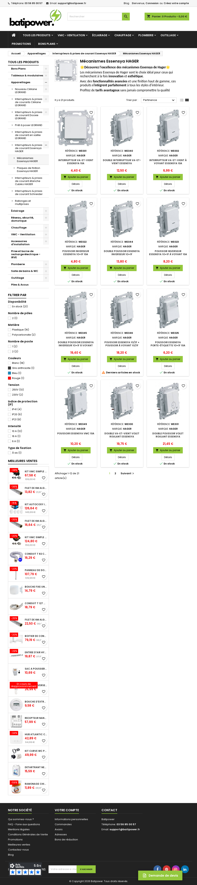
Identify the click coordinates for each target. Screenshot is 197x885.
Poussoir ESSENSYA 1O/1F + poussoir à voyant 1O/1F (121, 344)
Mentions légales (19, 829)
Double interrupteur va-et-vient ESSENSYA (122, 162)
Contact (109, 810)
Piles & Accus (19, 284)
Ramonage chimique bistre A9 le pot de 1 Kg (36, 784)
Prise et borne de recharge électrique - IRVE (25, 254)
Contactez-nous (18, 850)
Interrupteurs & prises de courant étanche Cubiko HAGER (28, 181)
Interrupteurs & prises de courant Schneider (29, 192)
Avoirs (59, 829)
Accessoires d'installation (20, 242)
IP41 (16, 409)
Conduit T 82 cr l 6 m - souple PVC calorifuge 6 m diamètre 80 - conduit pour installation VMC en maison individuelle (36, 554)
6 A (16, 441)
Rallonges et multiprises (23, 202)
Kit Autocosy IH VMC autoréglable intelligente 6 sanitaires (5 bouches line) (36, 504)
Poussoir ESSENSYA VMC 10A (75, 433)
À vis (16, 453)
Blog (126, 3)
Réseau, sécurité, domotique (22, 219)
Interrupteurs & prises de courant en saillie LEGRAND (28, 135)
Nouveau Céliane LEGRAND (26, 90)
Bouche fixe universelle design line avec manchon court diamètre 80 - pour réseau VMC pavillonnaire (36, 587)
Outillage (168, 35)
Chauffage (122, 35)
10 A (17, 431)
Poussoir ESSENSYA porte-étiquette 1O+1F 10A (168, 344)
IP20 (17, 414)
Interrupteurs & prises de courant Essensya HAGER (28, 148)
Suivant (128, 473)
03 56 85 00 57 (33, 3)
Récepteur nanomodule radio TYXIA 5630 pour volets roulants (36, 718)
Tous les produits (36, 35)
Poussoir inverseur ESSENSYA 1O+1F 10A (75, 252)
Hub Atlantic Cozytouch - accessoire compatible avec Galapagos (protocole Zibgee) (36, 734)
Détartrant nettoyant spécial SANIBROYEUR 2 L (36, 767)
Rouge (18, 378)
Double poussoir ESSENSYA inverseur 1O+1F (122, 252)
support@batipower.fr (72, 3)
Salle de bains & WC (24, 271)
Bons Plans (46, 44)
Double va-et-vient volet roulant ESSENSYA (121, 435)
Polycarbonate (23, 335)
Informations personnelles (71, 819)
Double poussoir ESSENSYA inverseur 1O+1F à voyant (76, 344)
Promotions (21, 44)
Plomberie (145, 35)
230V (17, 395)
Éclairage (99, 35)
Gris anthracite (23, 368)
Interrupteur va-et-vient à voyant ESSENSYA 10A (168, 162)
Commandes (63, 824)
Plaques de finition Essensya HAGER (28, 169)
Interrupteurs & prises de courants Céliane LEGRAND (28, 102)
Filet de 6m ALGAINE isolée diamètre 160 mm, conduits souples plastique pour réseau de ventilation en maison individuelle (36, 620)
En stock (20, 306)
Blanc (18, 363)
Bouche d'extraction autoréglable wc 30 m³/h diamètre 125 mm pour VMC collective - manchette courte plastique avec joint (36, 702)
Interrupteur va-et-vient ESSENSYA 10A (75, 162)
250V (18, 389)
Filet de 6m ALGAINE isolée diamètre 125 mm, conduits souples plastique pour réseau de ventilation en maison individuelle (36, 521)
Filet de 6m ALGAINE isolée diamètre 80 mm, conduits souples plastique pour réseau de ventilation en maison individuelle (36, 488)
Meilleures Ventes (22, 461)
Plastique (20, 329)
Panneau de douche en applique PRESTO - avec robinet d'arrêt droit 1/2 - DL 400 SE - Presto (36, 570)
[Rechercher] (98, 16)
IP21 (16, 419)
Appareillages (20, 82)
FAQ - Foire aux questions (24, 824)
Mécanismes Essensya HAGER (27, 159)
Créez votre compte (176, 3)
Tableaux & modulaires (27, 75)
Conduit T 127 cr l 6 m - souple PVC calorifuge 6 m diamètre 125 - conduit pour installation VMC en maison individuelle (36, 603)
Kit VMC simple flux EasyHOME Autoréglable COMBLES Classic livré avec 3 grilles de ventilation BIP (36, 471)
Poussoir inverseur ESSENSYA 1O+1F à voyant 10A (168, 252)
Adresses (61, 834)
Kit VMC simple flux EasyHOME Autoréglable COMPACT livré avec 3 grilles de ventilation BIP (36, 537)
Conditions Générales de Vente (28, 834)
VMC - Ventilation (71, 35)
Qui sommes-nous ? (21, 819)
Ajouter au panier (76, 177)
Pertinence (159, 100)
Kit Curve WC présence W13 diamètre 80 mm (36, 751)
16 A (16, 436)
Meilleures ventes (19, 844)
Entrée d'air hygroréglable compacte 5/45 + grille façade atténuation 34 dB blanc (36, 652)
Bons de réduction (66, 839)
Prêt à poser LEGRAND (28, 125)
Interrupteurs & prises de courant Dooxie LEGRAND (28, 115)
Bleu (16, 373)
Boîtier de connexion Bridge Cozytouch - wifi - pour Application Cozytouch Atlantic (36, 636)
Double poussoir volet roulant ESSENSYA (168, 435)
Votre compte (67, 810)
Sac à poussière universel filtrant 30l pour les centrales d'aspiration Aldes (36, 669)
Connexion (152, 3)
